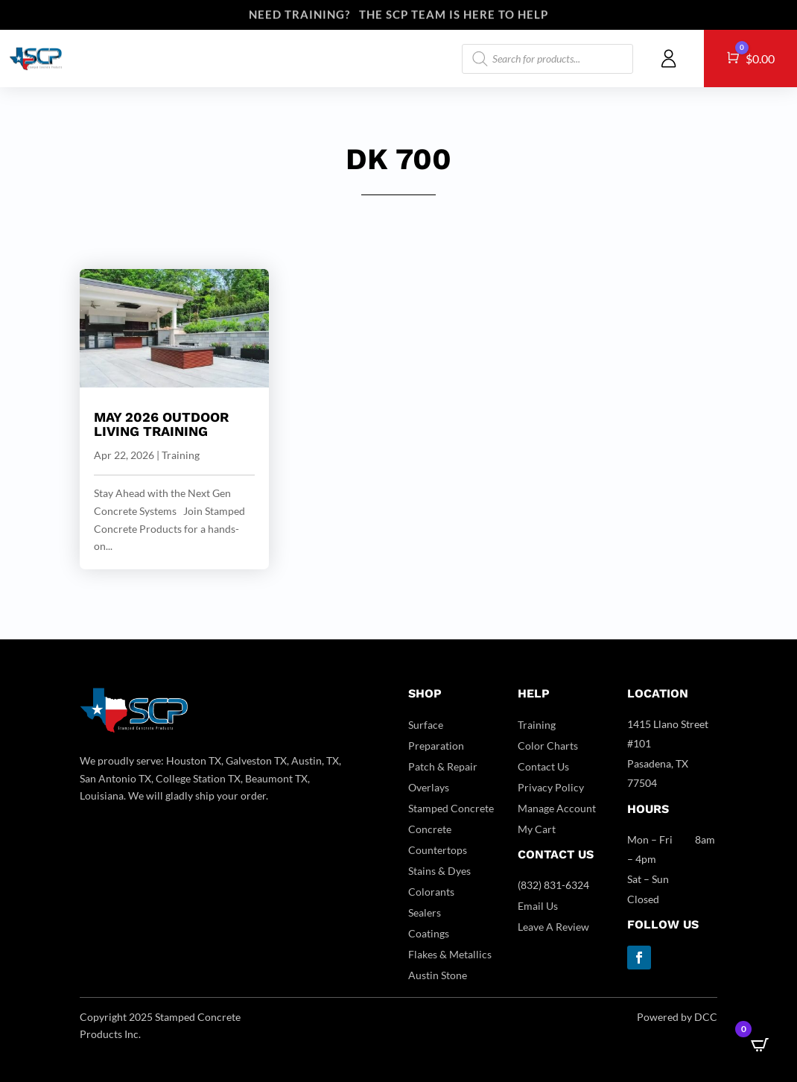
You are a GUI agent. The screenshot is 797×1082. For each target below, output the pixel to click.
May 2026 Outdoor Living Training (161, 424)
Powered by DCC (677, 1016)
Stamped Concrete (451, 808)
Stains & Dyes (439, 870)
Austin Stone (437, 975)
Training (181, 455)
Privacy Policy (551, 787)
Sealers (424, 912)
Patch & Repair (442, 766)
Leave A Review (553, 926)
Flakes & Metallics (450, 954)
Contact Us (543, 766)
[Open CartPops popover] (759, 1044)
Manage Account (557, 808)
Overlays (428, 787)
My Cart (537, 829)
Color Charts (548, 745)
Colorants (431, 891)
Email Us (538, 905)
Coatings (428, 933)
